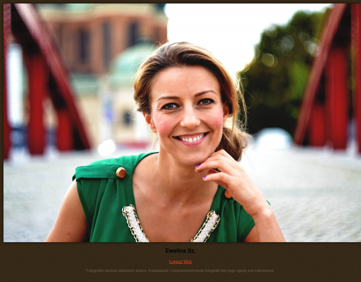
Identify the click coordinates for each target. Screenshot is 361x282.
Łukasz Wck (180, 261)
